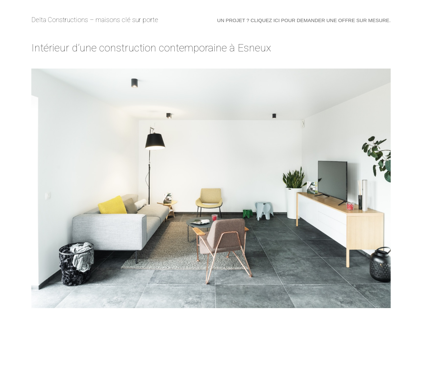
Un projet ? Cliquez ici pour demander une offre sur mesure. (304, 20)
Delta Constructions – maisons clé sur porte (94, 20)
